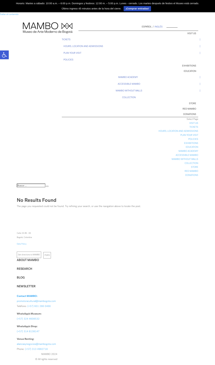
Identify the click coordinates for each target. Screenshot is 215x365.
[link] (4, 54)
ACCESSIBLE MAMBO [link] (129, 83)
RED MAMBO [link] (189, 108)
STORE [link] (192, 103)
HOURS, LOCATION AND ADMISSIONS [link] (83, 46)
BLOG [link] (21, 277)
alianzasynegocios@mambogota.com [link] (36, 343)
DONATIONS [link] (189, 114)
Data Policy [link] (22, 244)
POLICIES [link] (68, 59)
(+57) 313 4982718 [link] (36, 349)
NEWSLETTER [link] (26, 286)
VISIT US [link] (191, 33)
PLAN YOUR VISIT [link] (72, 52)
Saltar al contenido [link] (9, 14)
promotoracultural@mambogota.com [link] (36, 301)
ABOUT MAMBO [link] (28, 260)
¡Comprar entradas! (137, 8)
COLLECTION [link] (129, 97)
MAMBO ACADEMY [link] (128, 77)
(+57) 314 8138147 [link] (28, 331)
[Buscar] (31, 185)
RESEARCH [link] (24, 269)
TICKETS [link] (66, 39)
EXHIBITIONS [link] (189, 65)
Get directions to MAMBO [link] (29, 254)
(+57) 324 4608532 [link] (28, 318)
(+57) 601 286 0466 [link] (39, 306)
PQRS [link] (47, 255)
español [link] (147, 26)
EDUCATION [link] (190, 71)
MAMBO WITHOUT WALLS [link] (129, 90)
